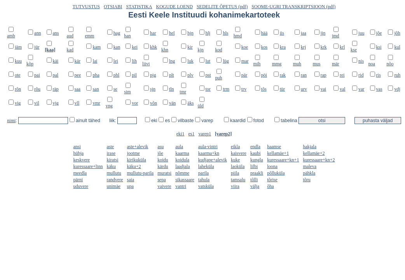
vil (36, 103)
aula (179, 146)
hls (225, 33)
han (127, 35)
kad (70, 49)
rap (323, 75)
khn (164, 49)
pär (244, 75)
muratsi (164, 173)
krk (324, 47)
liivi (146, 63)
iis (282, 33)
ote (18, 75)
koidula (182, 160)
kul (397, 47)
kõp (29, 63)
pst (208, 75)
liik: (113, 120)
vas (379, 89)
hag (116, 33)
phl (116, 75)
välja (254, 186)
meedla (80, 173)
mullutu (114, 173)
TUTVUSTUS (86, 6)
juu (361, 33)
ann (37, 33)
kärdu (162, 166)
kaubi (255, 153)
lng (172, 61)
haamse (274, 146)
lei (115, 61)
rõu (37, 89)
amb (11, 35)
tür (282, 89)
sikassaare (184, 179)
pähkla (309, 173)
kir (189, 47)
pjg (153, 75)
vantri (180, 186)
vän (172, 103)
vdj (397, 89)
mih (257, 63)
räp (56, 89)
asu (160, 146)
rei (342, 75)
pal (56, 75)
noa (371, 63)
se (115, 89)
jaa (303, 33)
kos (264, 47)
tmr (183, 91)
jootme (133, 153)
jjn (323, 33)
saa (77, 89)
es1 (191, 133)
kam (97, 47)
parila (203, 173)
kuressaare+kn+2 (319, 160)
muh (297, 63)
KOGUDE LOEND (174, 6)
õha (270, 186)
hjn (190, 33)
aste (110, 146)
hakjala (309, 146)
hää (264, 33)
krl (342, 47)
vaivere (164, 186)
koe (244, 47)
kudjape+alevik (212, 160)
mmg (277, 63)
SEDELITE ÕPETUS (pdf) (222, 6)
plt (171, 75)
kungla (256, 160)
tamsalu (238, 179)
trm (226, 89)
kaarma (182, 153)
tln (171, 89)
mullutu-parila (140, 173)
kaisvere (238, 153)
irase (111, 153)
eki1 (180, 133)
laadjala (182, 166)
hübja (78, 153)
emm (89, 35)
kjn (201, 49)
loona (272, 166)
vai (323, 89)
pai (37, 75)
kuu (18, 61)
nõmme (182, 173)
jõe (379, 33)
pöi (264, 75)
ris (378, 75)
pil (134, 75)
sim (127, 91)
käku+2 (134, 166)
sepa (161, 179)
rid (360, 75)
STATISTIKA (139, 6)
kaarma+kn (208, 153)
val (343, 89)
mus (317, 63)
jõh (397, 33)
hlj (208, 33)
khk (153, 47)
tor (208, 89)
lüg (226, 61)
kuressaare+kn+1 (283, 160)
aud (70, 35)
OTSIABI (113, 6)
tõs (264, 89)
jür (36, 47)
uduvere (80, 186)
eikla (235, 146)
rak (283, 75)
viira (235, 186)
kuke (235, 160)
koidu (162, 160)
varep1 (204, 133)
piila (235, 173)
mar (245, 61)
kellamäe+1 (278, 153)
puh (218, 77)
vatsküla (206, 186)
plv (190, 75)
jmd (335, 35)
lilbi (254, 166)
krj (303, 47)
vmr (96, 103)
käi (56, 61)
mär (335, 63)
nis (361, 61)
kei (135, 47)
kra (283, 47)
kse (354, 49)
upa (130, 186)
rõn (18, 89)
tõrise (272, 179)
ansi (76, 146)
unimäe (113, 186)
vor (135, 103)
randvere (115, 179)
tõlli (254, 179)
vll (77, 103)
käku (111, 166)
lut (208, 61)
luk (190, 61)
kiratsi (113, 160)
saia (130, 179)
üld (201, 105)
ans (56, 33)
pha (96, 75)
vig (18, 103)
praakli (256, 173)
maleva (309, 166)
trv (243, 89)
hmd (238, 35)
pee (78, 75)
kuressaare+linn (88, 166)
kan (116, 47)
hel (172, 33)
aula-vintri (208, 146)
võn (153, 103)
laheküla (206, 166)
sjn (152, 89)
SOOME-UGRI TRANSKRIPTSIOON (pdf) (293, 6)
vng (109, 105)
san (96, 89)
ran (304, 75)
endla (255, 146)
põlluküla (276, 173)
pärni (78, 179)
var (361, 89)
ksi (379, 47)
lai (95, 61)
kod (218, 49)
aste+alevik (137, 146)
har (153, 33)
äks (190, 103)
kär (77, 61)
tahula (203, 179)
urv (304, 89)
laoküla (237, 166)
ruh (397, 75)
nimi (11, 120)
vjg (56, 103)
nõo (389, 63)
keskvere (81, 160)
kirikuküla (136, 160)
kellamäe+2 (314, 153)
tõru (306, 179)
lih (134, 61)
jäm (18, 47)
